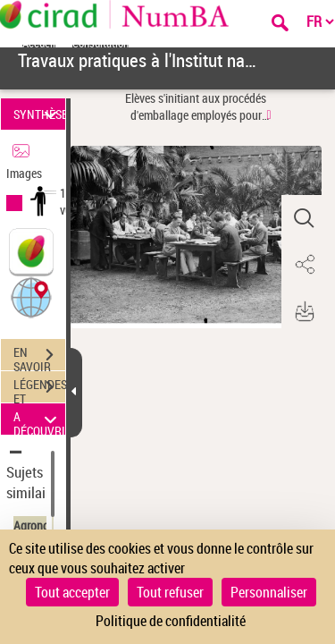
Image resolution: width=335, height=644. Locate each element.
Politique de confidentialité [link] (171, 621)
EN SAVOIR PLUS (39, 357)
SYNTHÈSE (39, 114)
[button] (31, 296)
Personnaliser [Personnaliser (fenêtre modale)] (268, 592)
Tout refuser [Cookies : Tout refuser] (170, 592)
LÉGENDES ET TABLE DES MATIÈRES (39, 389)
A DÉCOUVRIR (39, 419)
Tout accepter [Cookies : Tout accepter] (72, 592)
